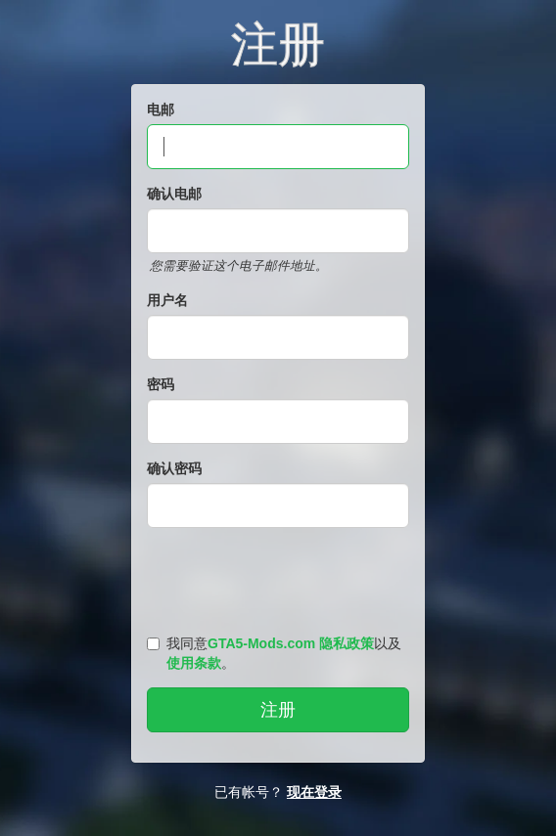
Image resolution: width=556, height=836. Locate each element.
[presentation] (281, 577)
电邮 (160, 109)
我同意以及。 (274, 653)
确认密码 (174, 468)
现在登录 (314, 792)
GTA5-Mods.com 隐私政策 (291, 643)
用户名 (167, 300)
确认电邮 (174, 193)
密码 (160, 384)
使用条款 (193, 663)
